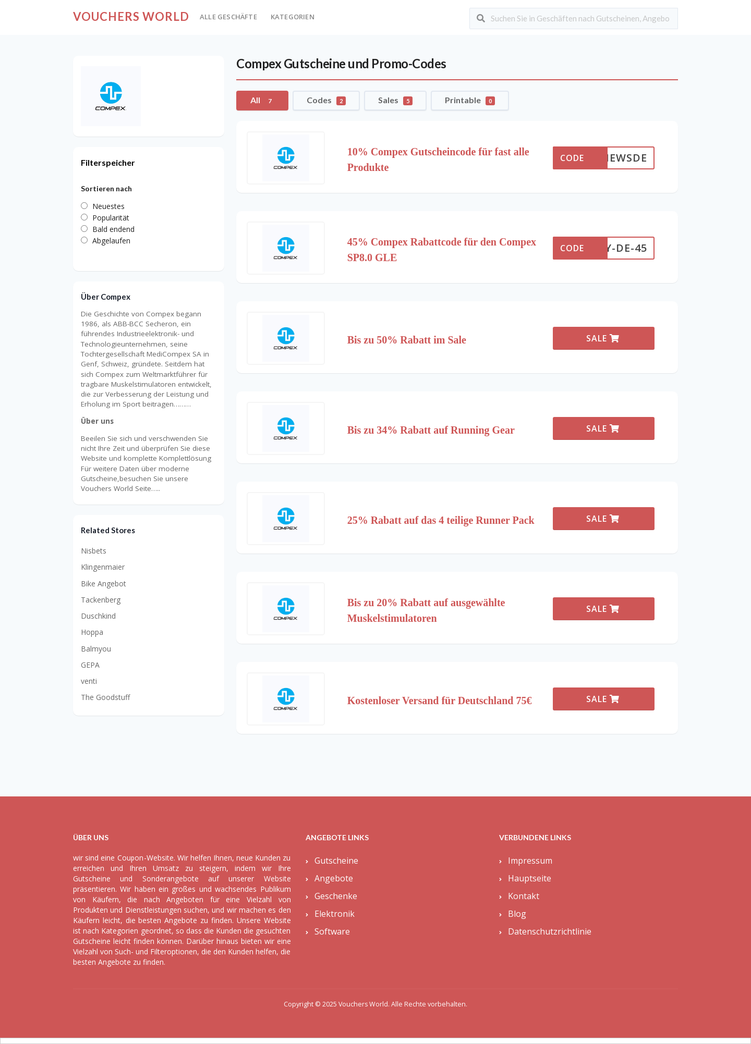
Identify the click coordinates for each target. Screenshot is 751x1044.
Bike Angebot (103, 583)
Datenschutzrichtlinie (549, 931)
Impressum (530, 860)
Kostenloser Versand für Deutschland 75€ (439, 700)
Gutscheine (336, 860)
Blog (517, 913)
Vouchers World (131, 16)
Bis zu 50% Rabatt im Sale (406, 340)
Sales (395, 100)
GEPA (90, 665)
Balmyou (96, 649)
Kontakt (523, 896)
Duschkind (98, 616)
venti (89, 681)
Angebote (333, 878)
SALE (603, 338)
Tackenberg (100, 600)
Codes (326, 100)
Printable (470, 100)
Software (332, 931)
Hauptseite (529, 878)
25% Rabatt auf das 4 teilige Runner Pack (441, 520)
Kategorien (292, 16)
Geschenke (335, 896)
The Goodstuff (105, 697)
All (262, 100)
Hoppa (92, 632)
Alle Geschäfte (228, 16)
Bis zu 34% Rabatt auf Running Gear (431, 430)
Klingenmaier (103, 567)
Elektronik (334, 913)
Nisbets (93, 551)
